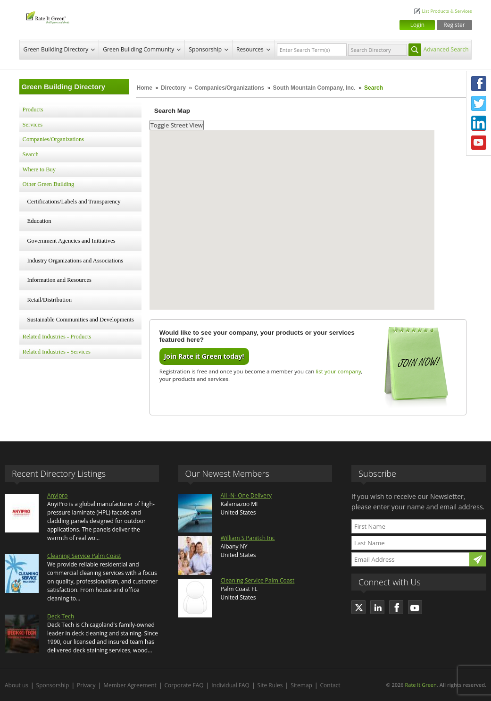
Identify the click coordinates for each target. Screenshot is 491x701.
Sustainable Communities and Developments (80, 319)
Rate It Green (420, 684)
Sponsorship (205, 49)
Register (454, 25)
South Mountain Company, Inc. (314, 87)
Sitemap (301, 685)
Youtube (478, 143)
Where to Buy (39, 169)
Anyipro (57, 495)
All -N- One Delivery (246, 495)
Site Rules (270, 685)
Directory (173, 87)
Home (144, 87)
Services (33, 124)
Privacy (86, 685)
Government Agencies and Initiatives (71, 240)
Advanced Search (446, 49)
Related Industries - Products (57, 336)
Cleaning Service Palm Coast (84, 556)
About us (16, 685)
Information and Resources (59, 280)
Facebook (478, 83)
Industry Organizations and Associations (75, 260)
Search (31, 154)
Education (39, 221)
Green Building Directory (56, 49)
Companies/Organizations (229, 87)
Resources (250, 49)
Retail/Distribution (49, 299)
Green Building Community (138, 49)
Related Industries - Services (57, 351)
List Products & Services (447, 11)
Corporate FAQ (184, 685)
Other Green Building (49, 184)
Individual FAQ (230, 685)
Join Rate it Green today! (204, 356)
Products (33, 109)
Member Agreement (130, 685)
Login (417, 25)
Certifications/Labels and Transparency (74, 201)
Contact (330, 685)
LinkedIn (478, 123)
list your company (338, 371)
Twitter (478, 103)
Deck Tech (60, 616)
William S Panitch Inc (248, 538)
